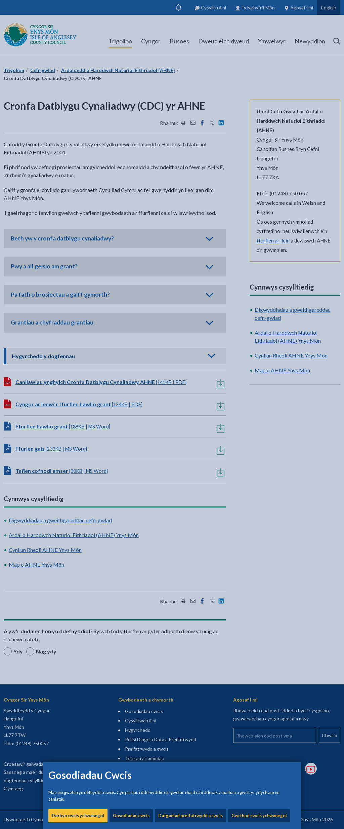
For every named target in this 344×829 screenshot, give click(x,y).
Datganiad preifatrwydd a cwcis (190, 228)
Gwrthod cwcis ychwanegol (259, 228)
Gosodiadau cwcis (131, 228)
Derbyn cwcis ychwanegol (78, 228)
